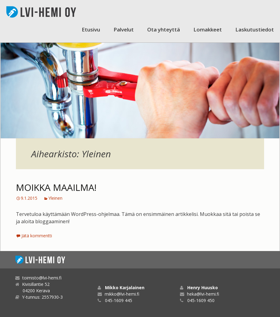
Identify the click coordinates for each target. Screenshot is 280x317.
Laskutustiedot (254, 29)
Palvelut (124, 29)
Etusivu (91, 29)
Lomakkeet (207, 29)
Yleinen (55, 198)
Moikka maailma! (56, 187)
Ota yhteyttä (163, 29)
